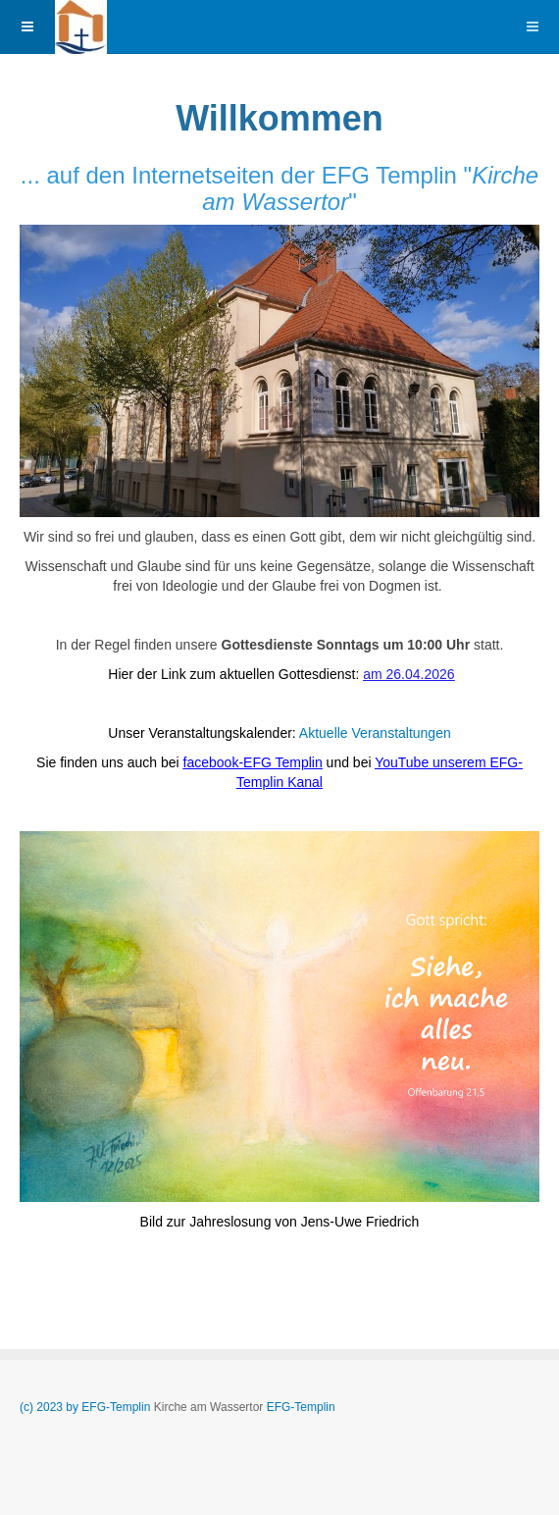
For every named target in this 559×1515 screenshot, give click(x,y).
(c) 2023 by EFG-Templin (87, 1407)
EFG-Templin (301, 1407)
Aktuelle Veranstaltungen (375, 733)
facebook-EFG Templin (253, 762)
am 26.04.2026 (408, 674)
